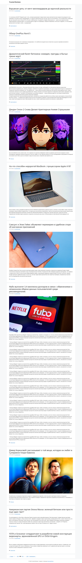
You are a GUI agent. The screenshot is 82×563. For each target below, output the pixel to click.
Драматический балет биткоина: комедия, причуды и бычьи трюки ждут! (38, 55)
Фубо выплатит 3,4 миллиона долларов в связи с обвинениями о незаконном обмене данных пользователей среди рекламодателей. (40, 289)
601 (23, 556)
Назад (11, 556)
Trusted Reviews (15, 2)
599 (18, 556)
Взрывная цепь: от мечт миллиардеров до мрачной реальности (40, 8)
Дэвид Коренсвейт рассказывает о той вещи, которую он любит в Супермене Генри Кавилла (40, 451)
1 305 (27, 556)
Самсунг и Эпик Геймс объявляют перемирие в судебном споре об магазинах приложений (40, 225)
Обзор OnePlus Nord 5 (19, 33)
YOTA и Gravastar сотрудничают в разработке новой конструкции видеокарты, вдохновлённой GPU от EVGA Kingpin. (40, 534)
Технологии (12, 46)
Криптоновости (13, 25)
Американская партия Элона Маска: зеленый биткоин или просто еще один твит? (41, 510)
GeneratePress (50, 561)
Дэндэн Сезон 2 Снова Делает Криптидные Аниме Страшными (39, 109)
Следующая (32, 556)
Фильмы (12, 158)
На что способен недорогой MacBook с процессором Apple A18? (40, 166)
